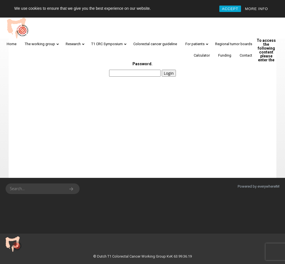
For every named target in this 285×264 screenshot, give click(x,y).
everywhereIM (268, 186)
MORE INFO (256, 9)
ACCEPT (230, 9)
